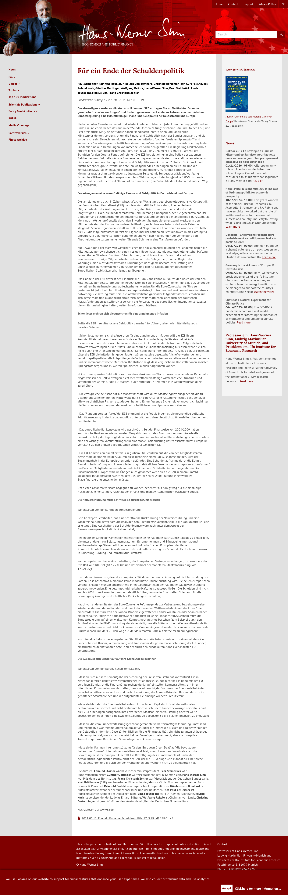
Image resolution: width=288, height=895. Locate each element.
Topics (14, 90)
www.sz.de (107, 809)
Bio (12, 77)
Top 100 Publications (22, 97)
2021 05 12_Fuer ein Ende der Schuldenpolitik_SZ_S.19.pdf (120, 818)
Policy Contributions (23, 111)
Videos (14, 83)
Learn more (233, 226)
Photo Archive (18, 139)
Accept (226, 888)
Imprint (248, 4)
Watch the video (264, 292)
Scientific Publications (24, 104)
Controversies (19, 133)
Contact (233, 4)
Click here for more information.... (258, 888)
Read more (269, 257)
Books (12, 118)
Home (218, 4)
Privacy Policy (267, 4)
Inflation (147, 139)
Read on (258, 180)
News (12, 69)
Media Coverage (19, 125)
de (283, 4)
